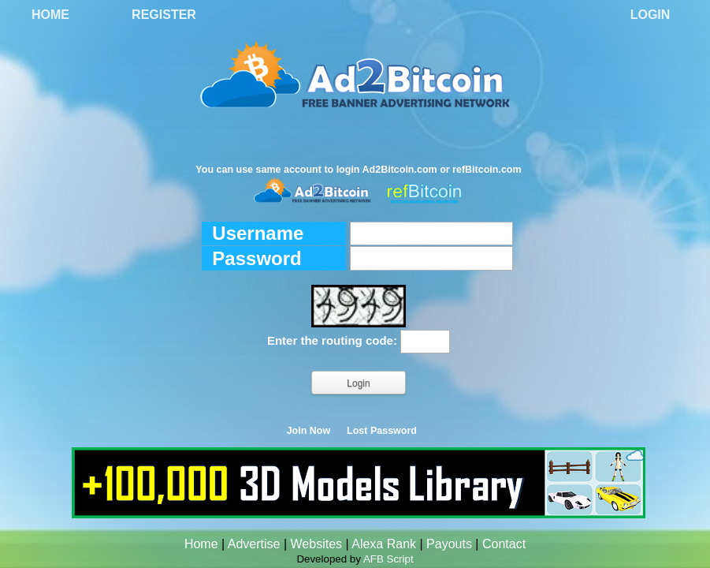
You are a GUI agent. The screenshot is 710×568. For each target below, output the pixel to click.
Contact (504, 544)
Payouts (449, 544)
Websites (317, 544)
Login (650, 14)
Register (164, 14)
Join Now (309, 430)
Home (50, 14)
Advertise (254, 544)
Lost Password (382, 430)
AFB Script (388, 559)
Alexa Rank (383, 544)
